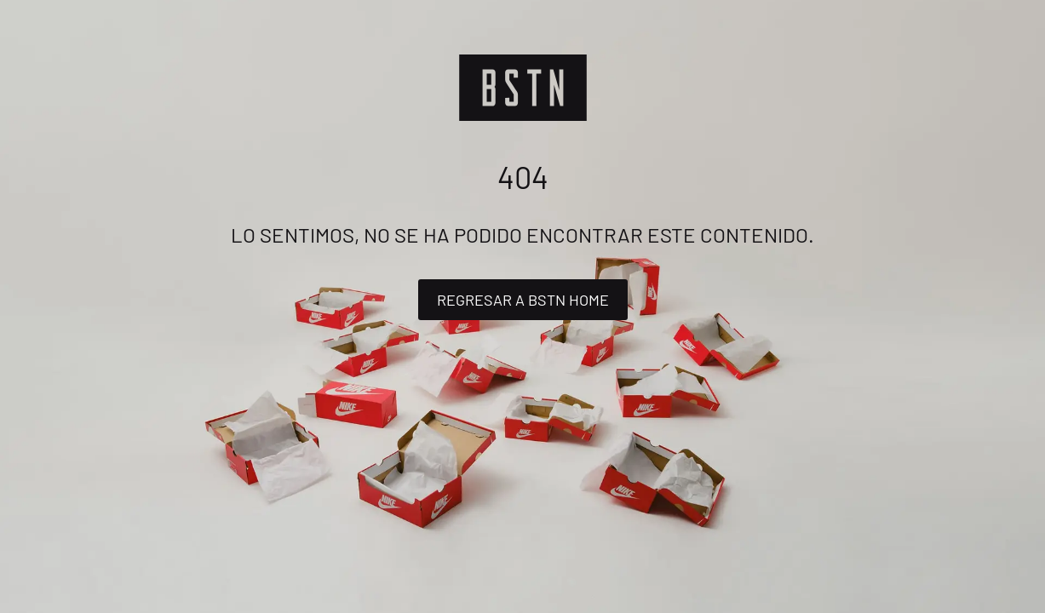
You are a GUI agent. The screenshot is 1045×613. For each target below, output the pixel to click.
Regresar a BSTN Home (523, 299)
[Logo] (523, 87)
